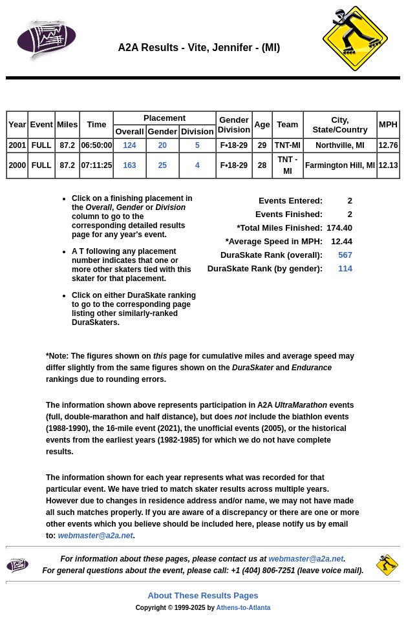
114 (345, 268)
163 (129, 165)
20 (162, 145)
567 (345, 255)
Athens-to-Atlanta (243, 607)
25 (162, 165)
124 (129, 145)
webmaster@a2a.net (305, 558)
